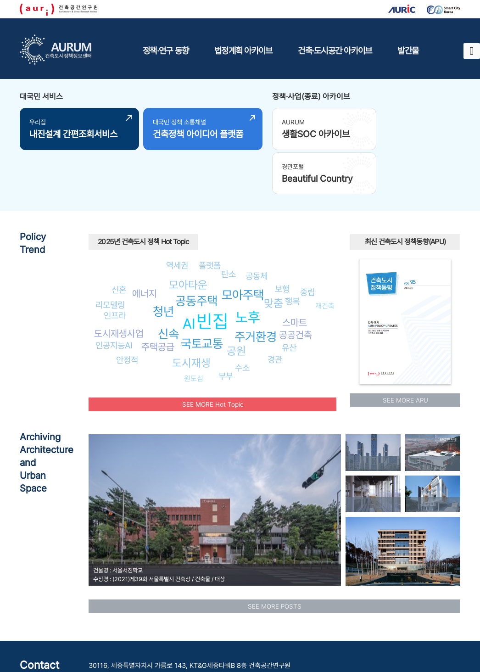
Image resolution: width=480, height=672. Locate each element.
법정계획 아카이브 (243, 50)
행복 (292, 254)
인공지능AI (114, 298)
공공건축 (295, 288)
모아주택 (243, 248)
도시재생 (191, 316)
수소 (242, 320)
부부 (225, 329)
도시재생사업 (119, 286)
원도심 (193, 331)
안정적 (127, 313)
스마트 (294, 275)
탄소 (228, 227)
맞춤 (273, 256)
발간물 (408, 50)
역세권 (177, 218)
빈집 (212, 274)
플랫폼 (210, 218)
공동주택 (196, 253)
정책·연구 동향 (166, 50)
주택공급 (157, 300)
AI (189, 277)
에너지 (144, 246)
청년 (163, 264)
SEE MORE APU (405, 353)
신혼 (119, 242)
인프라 (115, 268)
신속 (168, 287)
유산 (289, 301)
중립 (307, 245)
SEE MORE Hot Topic (212, 357)
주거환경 (255, 290)
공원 (236, 304)
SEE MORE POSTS (274, 559)
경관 (275, 313)
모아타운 (188, 237)
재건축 (325, 258)
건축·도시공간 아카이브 (335, 50)
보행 (282, 242)
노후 (247, 270)
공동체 (257, 229)
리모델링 (110, 258)
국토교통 (202, 297)
